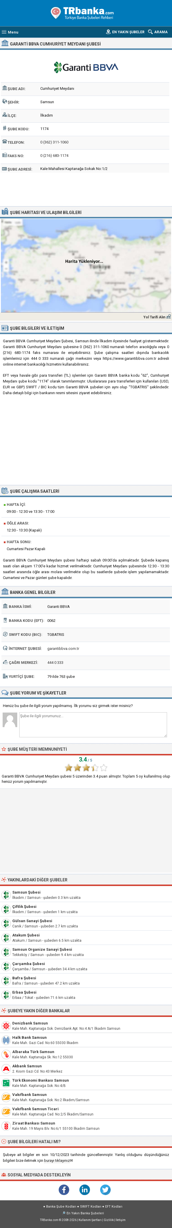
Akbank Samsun (27, 1066)
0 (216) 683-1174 (54, 155)
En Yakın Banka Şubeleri (85, 1213)
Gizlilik (109, 1220)
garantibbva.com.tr (63, 648)
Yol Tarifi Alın (154, 317)
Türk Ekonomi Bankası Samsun (40, 1080)
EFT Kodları (113, 1206)
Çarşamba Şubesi (28, 964)
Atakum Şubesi (26, 935)
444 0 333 (55, 662)
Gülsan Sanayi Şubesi (32, 921)
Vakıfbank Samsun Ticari (35, 1109)
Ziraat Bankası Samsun (33, 1123)
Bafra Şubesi (24, 978)
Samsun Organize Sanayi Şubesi (42, 949)
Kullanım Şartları (90, 1220)
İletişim (121, 1220)
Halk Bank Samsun (29, 1037)
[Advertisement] (86, 188)
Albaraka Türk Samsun (33, 1052)
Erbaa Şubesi (24, 992)
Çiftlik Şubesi (24, 906)
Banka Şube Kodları (61, 1206)
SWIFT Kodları (90, 1206)
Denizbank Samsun (30, 1023)
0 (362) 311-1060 (54, 142)
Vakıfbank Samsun (29, 1094)
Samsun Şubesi (26, 892)
